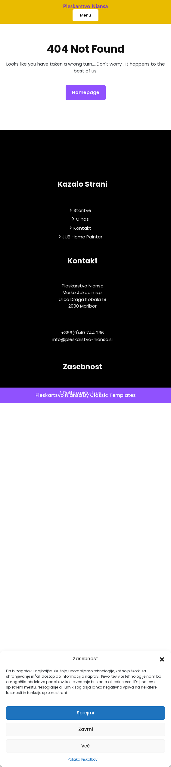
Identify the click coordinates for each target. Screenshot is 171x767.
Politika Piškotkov (83, 759)
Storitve (82, 249)
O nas (82, 258)
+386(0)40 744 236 (82, 371)
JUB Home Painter (82, 276)
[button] (162, 659)
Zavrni (85, 729)
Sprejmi (85, 713)
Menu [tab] (85, 15)
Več (85, 746)
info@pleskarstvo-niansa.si (82, 378)
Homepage (88, 92)
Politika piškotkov (82, 431)
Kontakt (82, 267)
